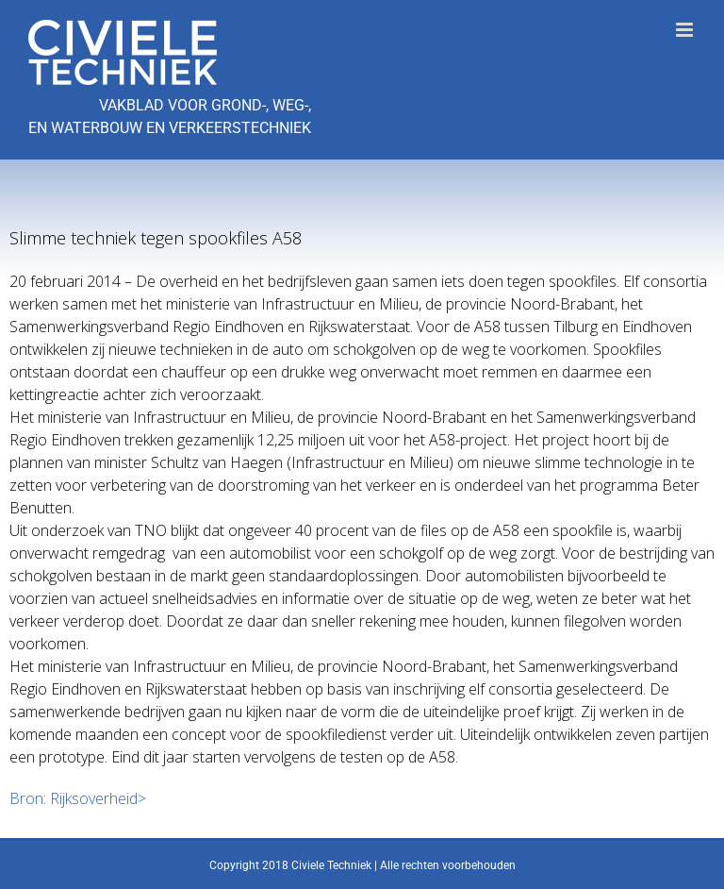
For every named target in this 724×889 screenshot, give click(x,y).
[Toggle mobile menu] (686, 30)
